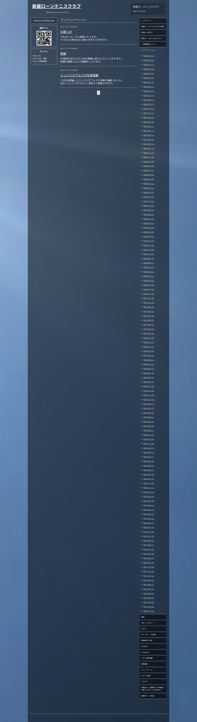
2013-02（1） (148, 523)
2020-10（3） (148, 161)
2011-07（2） (148, 589)
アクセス (144, 681)
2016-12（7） (148, 342)
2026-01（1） (148, 64)
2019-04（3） (148, 232)
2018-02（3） (148, 285)
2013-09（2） (148, 496)
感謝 (63, 53)
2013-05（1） (148, 510)
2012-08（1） (148, 545)
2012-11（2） (148, 536)
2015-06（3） (148, 413)
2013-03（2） (148, 518)
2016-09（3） (148, 355)
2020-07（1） (148, 170)
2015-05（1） (148, 417)
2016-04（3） (148, 377)
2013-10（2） (148, 492)
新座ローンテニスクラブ (56, 6)
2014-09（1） (148, 452)
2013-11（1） (148, 488)
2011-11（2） (148, 571)
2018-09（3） (148, 258)
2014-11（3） (148, 443)
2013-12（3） (148, 483)
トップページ (146, 21)
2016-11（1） (148, 347)
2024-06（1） (148, 78)
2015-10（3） (148, 399)
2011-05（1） (148, 593)
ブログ (143, 629)
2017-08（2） (148, 311)
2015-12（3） (148, 391)
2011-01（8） (148, 607)
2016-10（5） (148, 351)
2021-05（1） (148, 135)
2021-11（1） (148, 113)
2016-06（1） (148, 369)
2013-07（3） (148, 501)
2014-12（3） (148, 439)
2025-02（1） (148, 69)
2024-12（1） (148, 73)
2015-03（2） (148, 426)
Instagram (145, 652)
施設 (142, 617)
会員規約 (144, 664)
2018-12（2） (148, 245)
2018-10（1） (148, 254)
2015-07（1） (148, 408)
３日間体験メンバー (148, 44)
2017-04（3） (148, 329)
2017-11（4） (148, 298)
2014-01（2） (148, 479)
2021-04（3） (148, 139)
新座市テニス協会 (147, 696)
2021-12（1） (148, 109)
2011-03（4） (148, 598)
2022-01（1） (148, 104)
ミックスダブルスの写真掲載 (79, 75)
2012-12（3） (148, 532)
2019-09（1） (148, 210)
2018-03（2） (148, 280)
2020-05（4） (148, 179)
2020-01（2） (148, 192)
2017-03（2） (148, 333)
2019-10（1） (148, 205)
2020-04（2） (148, 183)
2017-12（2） (148, 294)
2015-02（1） (148, 430)
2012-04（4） (148, 554)
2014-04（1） (148, 470)
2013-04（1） (148, 514)
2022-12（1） (148, 95)
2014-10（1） (148, 448)
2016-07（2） (148, 364)
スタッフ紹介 (146, 676)
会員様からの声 (147, 640)
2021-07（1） (148, 126)
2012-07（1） (148, 549)
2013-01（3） (148, 527)
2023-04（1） (148, 91)
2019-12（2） (148, 197)
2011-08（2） (148, 584)
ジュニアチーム (147, 670)
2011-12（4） (148, 567)
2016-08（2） (148, 360)
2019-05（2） (148, 228)
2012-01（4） (148, 562)
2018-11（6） (148, 250)
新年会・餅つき (147, 32)
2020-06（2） (148, 175)
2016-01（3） (148, 386)
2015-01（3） (148, 435)
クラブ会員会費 (147, 658)
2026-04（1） (148, 56)
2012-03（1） (148, 558)
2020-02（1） (148, 188)
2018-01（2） (148, 289)
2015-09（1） (148, 404)
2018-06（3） (148, 272)
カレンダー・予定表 (148, 634)
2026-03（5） (148, 60)
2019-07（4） (148, 219)
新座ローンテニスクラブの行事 (152, 26)
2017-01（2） (148, 338)
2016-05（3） (148, 373)
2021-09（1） (148, 117)
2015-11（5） (148, 395)
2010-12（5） (148, 611)
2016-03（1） (148, 382)
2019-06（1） (148, 223)
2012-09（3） (148, 540)
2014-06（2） (148, 461)
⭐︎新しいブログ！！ (148, 623)
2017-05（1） (148, 324)
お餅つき (66, 32)
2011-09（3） (148, 580)
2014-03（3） (148, 474)
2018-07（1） (148, 267)
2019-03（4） (148, 236)
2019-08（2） (148, 214)
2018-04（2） (148, 276)
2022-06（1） (148, 100)
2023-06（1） (148, 86)
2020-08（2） (148, 166)
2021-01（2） (148, 148)
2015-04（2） (148, 421)
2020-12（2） (148, 153)
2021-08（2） (148, 122)
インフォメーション (148, 50)
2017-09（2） (148, 307)
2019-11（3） (148, 201)
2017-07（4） (148, 316)
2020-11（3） (148, 157)
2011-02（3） (148, 602)
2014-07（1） (148, 457)
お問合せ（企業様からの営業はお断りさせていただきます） (152, 688)
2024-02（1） (148, 82)
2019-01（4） (148, 241)
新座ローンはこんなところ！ (151, 38)
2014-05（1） (148, 465)
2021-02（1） (148, 144)
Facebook (144, 646)
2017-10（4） (148, 302)
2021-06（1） (148, 131)
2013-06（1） (148, 505)
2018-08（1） (148, 263)
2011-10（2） (148, 576)
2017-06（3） (148, 320)
